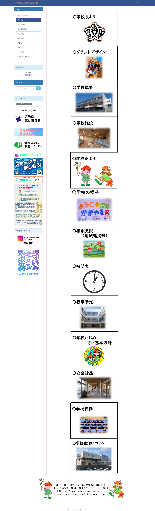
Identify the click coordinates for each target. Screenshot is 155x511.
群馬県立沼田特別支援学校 (26, 3)
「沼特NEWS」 (28, 75)
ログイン (138, 3)
